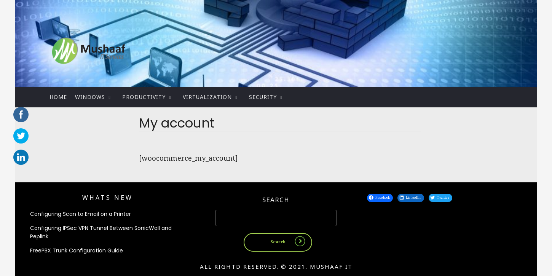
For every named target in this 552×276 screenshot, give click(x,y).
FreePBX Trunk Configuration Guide (76, 250)
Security (263, 97)
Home (58, 97)
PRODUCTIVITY (144, 97)
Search (275, 199)
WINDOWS (90, 97)
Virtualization (207, 97)
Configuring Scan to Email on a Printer (80, 214)
